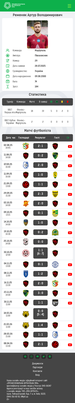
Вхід (37, 375)
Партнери (37, 367)
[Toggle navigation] (69, 5)
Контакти (37, 371)
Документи (37, 363)
